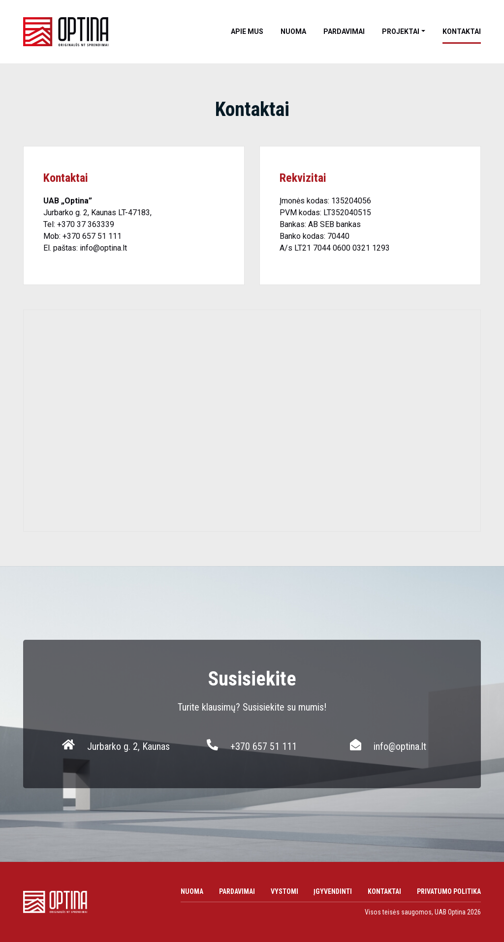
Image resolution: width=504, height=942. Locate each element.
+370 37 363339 (85, 224)
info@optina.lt (103, 248)
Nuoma (293, 31)
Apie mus (247, 31)
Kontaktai (461, 31)
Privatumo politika (449, 891)
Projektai (400, 31)
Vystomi (284, 891)
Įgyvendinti (333, 891)
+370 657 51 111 (93, 236)
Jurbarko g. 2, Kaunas (128, 746)
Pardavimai (344, 31)
